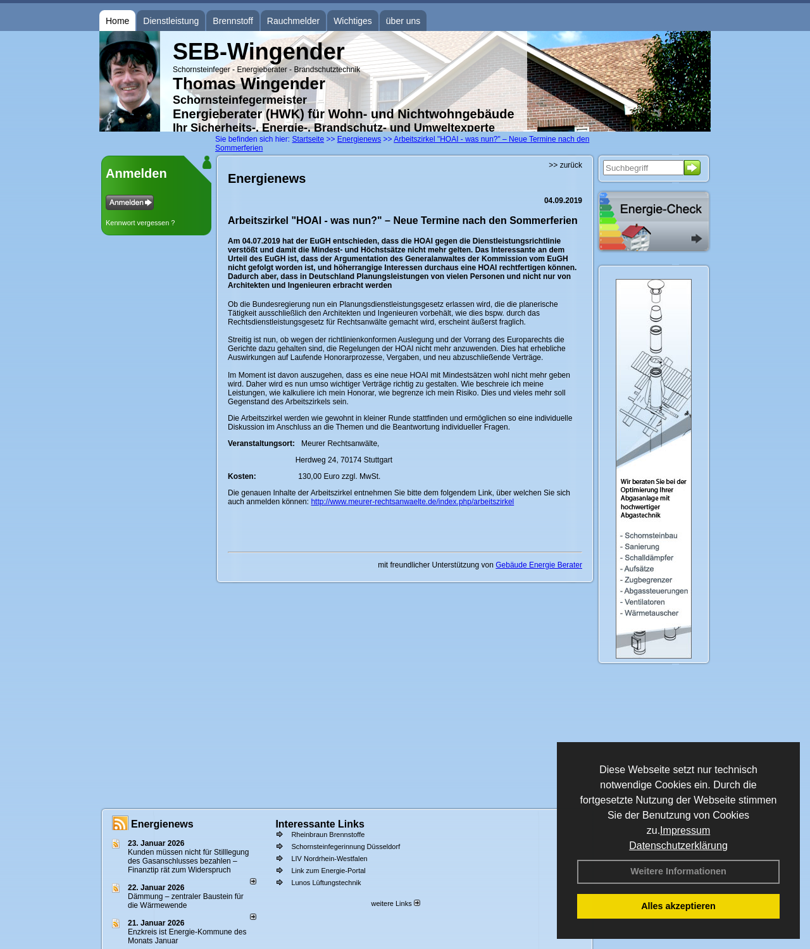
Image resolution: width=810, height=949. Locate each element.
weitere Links (395, 903)
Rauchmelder (293, 21)
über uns (403, 21)
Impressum (685, 830)
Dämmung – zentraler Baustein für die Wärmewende (186, 901)
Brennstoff (233, 21)
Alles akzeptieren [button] (678, 906)
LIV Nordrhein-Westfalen (329, 858)
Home (117, 21)
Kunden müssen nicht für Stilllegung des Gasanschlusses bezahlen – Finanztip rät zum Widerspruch (188, 861)
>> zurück (565, 165)
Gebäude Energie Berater (538, 565)
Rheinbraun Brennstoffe (327, 834)
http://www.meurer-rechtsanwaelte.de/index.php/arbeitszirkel (412, 501)
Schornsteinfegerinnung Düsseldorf (345, 846)
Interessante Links (319, 824)
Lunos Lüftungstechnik (326, 882)
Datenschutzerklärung (678, 845)
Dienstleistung (171, 21)
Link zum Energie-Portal (328, 870)
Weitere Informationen (678, 871)
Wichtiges (352, 21)
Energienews (162, 824)
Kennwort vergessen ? (140, 222)
